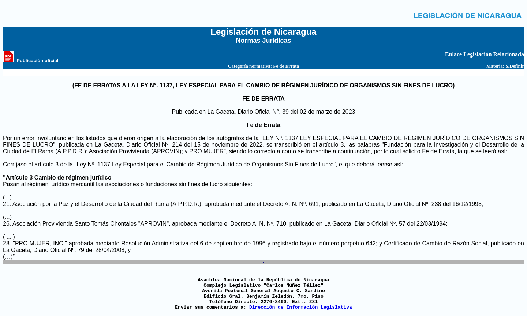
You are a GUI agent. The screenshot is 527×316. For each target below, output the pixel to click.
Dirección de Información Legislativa (300, 307)
